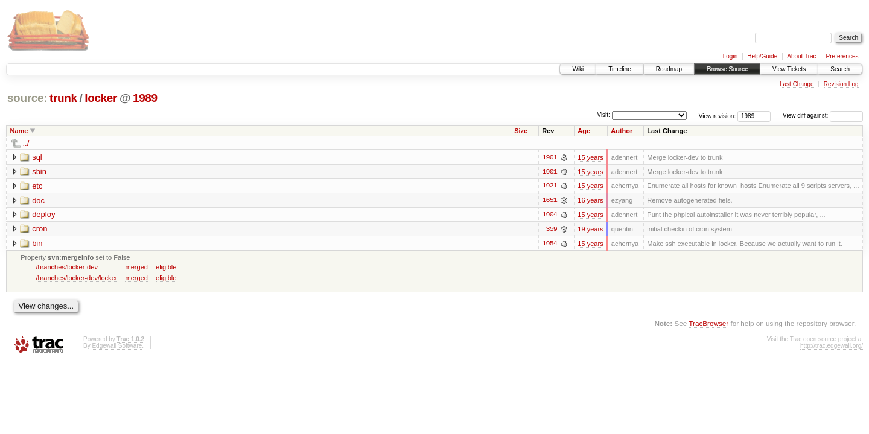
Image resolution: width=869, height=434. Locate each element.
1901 (550, 157)
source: (27, 98)
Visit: (603, 115)
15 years (590, 157)
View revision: (717, 115)
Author (621, 130)
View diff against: (823, 115)
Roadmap (669, 69)
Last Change (797, 84)
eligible (166, 267)
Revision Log (841, 84)
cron (39, 229)
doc (38, 200)
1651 (550, 201)
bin (37, 243)
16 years (590, 200)
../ (26, 143)
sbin (39, 171)
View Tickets (789, 69)
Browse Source (727, 69)
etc (37, 185)
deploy (43, 214)
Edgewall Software (117, 347)
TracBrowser (708, 325)
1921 (550, 186)
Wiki (578, 69)
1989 (145, 98)
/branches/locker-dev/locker (76, 278)
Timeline (619, 69)
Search (840, 69)
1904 (550, 215)
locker (100, 98)
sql (37, 157)
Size (520, 130)
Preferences (842, 56)
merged (136, 267)
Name (19, 130)
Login (730, 56)
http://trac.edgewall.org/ (831, 347)
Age (584, 130)
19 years (590, 229)
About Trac (801, 56)
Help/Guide (762, 56)
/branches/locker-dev (67, 267)
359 (551, 229)
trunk (63, 98)
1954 (550, 244)
